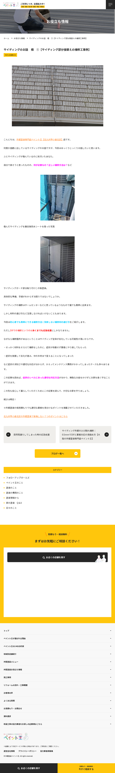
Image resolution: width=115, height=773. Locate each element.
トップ (6, 630)
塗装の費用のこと (14, 492)
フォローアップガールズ (17, 477)
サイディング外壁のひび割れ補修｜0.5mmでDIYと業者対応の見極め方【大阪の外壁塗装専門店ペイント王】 (81, 434)
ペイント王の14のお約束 (14, 646)
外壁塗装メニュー (11, 661)
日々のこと (11, 507)
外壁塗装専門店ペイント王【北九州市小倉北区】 (39, 139)
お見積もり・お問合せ (13, 708)
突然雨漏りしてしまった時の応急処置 (32, 434)
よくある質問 (9, 700)
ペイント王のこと (14, 482)
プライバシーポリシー (27, 751)
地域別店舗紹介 (10, 654)
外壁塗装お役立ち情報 (13, 669)
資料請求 (7, 716)
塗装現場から (12, 497)
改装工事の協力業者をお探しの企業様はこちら (23, 724)
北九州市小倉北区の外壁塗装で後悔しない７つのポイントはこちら (36, 416)
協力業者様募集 (46, 751)
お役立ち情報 (19, 38)
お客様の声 (8, 693)
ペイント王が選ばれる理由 (15, 638)
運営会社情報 (9, 751)
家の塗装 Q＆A (14, 502)
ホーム (6, 38)
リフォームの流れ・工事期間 (15, 685)
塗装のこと (11, 487)
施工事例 (7, 677)
